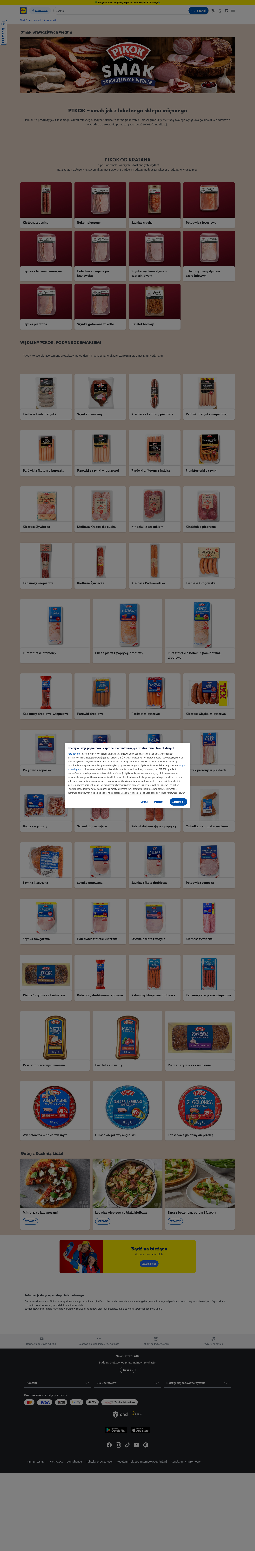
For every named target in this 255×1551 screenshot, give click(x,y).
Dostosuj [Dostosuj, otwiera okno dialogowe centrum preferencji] (158, 801)
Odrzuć (144, 801)
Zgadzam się (178, 801)
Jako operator (74, 753)
